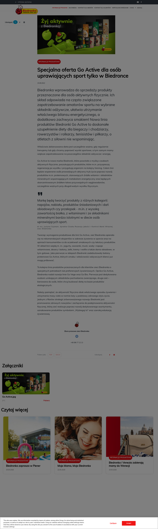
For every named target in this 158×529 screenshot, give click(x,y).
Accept (128, 523)
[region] (79, 523)
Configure (113, 523)
